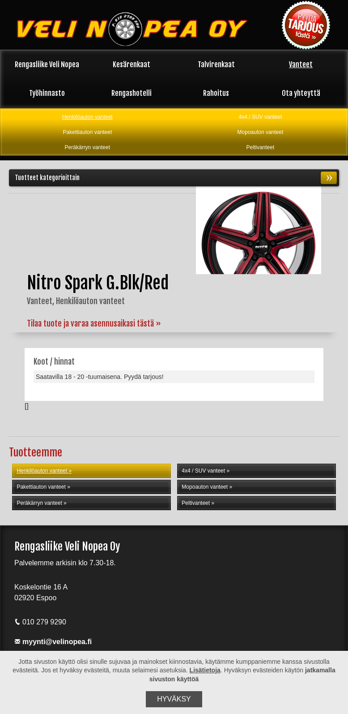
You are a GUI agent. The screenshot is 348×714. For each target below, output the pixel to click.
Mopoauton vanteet (261, 132)
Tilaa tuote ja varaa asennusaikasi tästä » (94, 323)
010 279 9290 (40, 622)
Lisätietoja (205, 670)
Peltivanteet (260, 147)
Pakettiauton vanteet (87, 132)
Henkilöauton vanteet (87, 117)
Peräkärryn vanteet (87, 147)
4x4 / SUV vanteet (260, 117)
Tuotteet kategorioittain (176, 178)
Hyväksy (174, 699)
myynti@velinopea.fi (53, 641)
